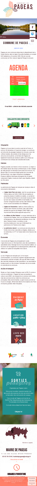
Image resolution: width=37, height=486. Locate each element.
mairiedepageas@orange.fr (22, 456)
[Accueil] (18, 9)
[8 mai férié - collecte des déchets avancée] (18, 122)
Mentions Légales (27, 442)
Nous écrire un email (16, 459)
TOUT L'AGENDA (18, 99)
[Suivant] (34, 125)
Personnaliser (32, 483)
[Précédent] (2, 125)
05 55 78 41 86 (7, 456)
